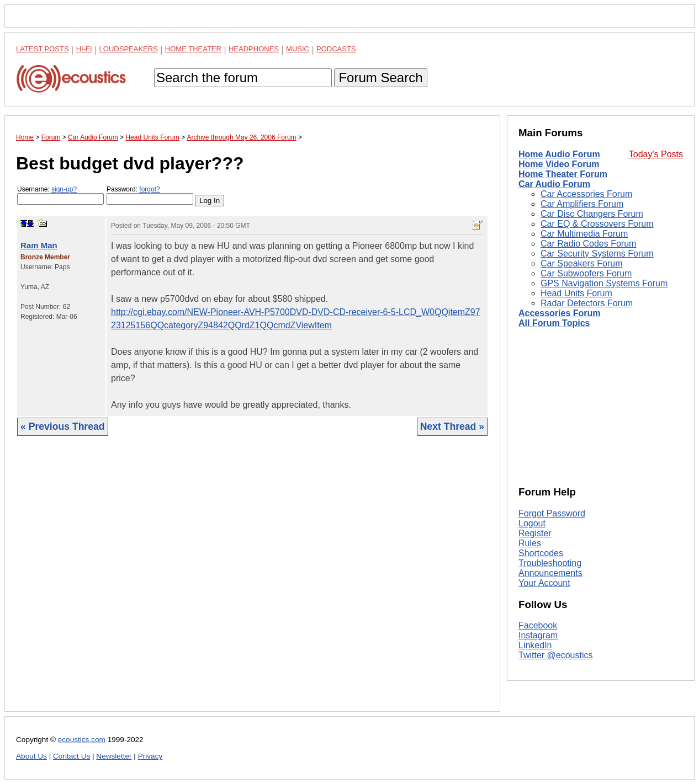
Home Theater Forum (562, 174)
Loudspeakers (128, 49)
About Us (31, 756)
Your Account (544, 583)
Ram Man (38, 245)
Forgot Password (551, 513)
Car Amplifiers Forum (582, 204)
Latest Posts (42, 49)
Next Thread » (452, 426)
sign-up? (64, 189)
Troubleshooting (549, 563)
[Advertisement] (252, 582)
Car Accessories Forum (586, 194)
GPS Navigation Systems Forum (604, 283)
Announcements (550, 573)
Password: (150, 195)
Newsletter (113, 756)
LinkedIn (535, 645)
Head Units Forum (576, 293)
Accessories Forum (559, 313)
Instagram (538, 635)
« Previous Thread (62, 426)
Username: (60, 195)
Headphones (254, 49)
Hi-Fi (84, 49)
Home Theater (193, 49)
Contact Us (71, 756)
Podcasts (336, 49)
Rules (529, 543)
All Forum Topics (554, 323)
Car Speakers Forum (582, 263)
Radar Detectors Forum (587, 303)
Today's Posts (656, 154)
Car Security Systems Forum (597, 253)
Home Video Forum (558, 164)
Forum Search (380, 77)
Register (535, 533)
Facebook (537, 625)
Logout (532, 523)
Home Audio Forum (559, 154)
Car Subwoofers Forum (586, 273)
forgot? (149, 189)
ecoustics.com (81, 739)
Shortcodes (540, 553)
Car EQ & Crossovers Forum (597, 223)
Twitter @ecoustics (555, 655)
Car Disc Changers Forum (592, 213)
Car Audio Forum (554, 184)
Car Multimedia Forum (584, 233)
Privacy (150, 756)
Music (297, 49)
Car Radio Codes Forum (588, 243)
